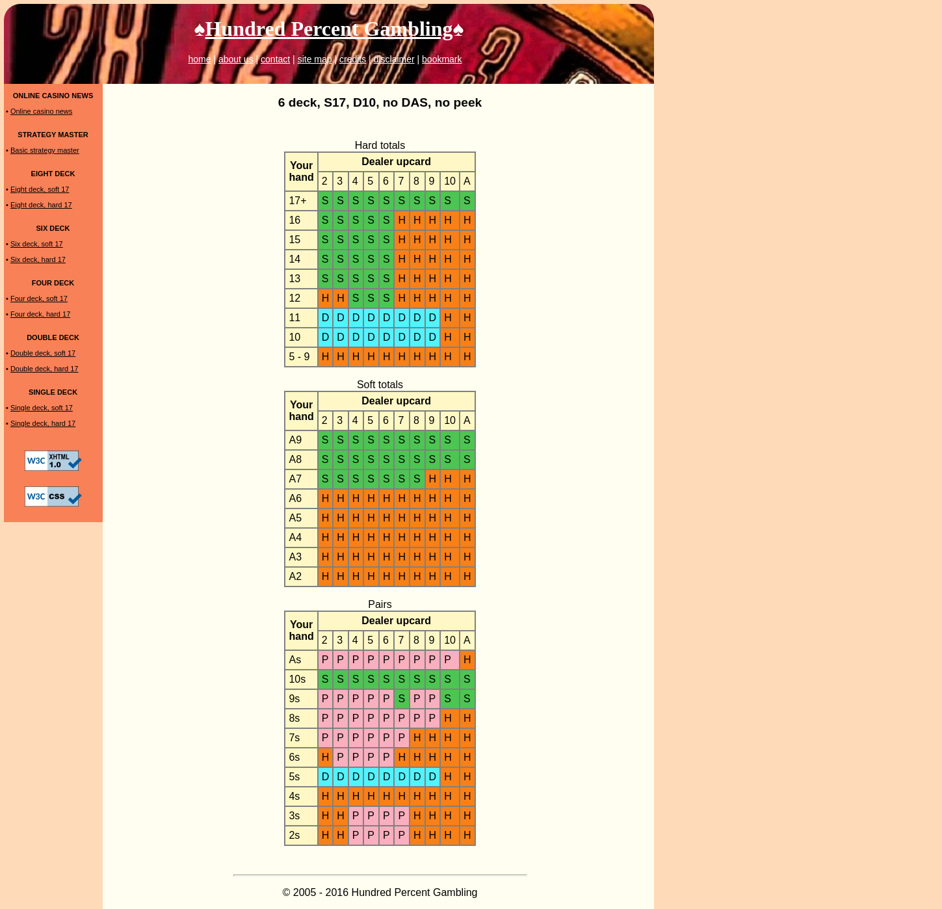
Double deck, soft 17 (42, 353)
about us (236, 59)
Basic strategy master (44, 150)
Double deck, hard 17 (44, 369)
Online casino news (41, 111)
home (199, 59)
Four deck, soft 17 (39, 298)
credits (352, 59)
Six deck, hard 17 (38, 259)
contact (275, 59)
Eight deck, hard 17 (41, 205)
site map (315, 59)
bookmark (442, 59)
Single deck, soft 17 (41, 408)
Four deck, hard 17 (40, 314)
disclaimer (394, 59)
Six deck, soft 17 (36, 244)
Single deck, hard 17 (42, 423)
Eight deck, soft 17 (40, 189)
